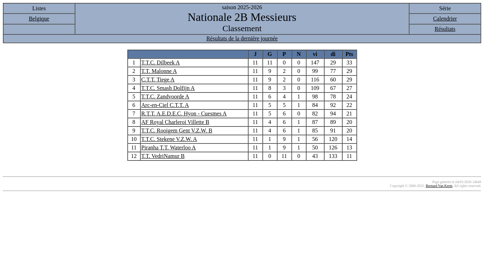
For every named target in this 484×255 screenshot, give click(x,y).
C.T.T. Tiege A (158, 79)
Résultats (445, 29)
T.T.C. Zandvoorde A (165, 97)
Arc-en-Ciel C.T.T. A (165, 105)
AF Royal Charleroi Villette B (175, 122)
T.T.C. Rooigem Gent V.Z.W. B (176, 131)
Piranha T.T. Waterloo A (168, 147)
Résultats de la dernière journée (242, 38)
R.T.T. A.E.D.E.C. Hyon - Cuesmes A (184, 113)
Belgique (39, 19)
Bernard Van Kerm (439, 186)
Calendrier (445, 19)
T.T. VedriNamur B (163, 156)
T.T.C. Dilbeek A (160, 63)
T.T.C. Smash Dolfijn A (168, 88)
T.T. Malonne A (159, 71)
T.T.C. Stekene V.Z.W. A (169, 139)
